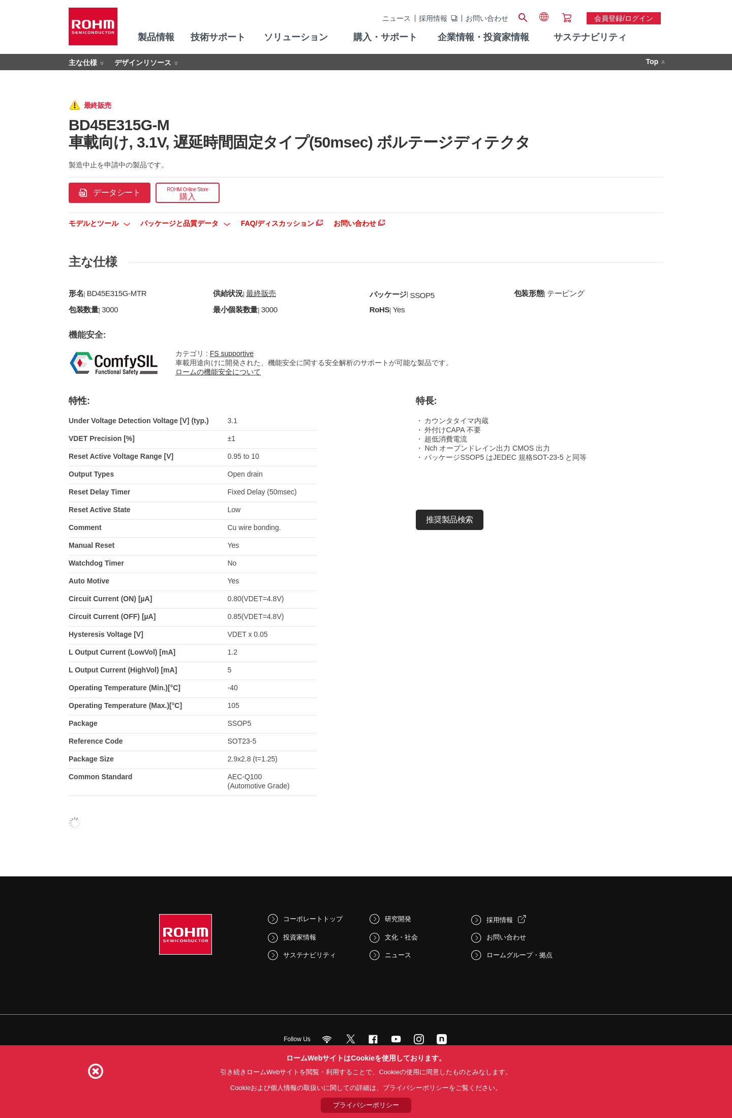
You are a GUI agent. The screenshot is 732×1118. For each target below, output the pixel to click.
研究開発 (398, 919)
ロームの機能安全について (218, 372)
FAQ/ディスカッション (282, 223)
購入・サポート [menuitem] (385, 37)
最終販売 (261, 293)
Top (652, 61)
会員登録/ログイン (623, 18)
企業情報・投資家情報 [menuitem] (483, 37)
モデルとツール (99, 223)
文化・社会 (401, 937)
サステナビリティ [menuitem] (590, 37)
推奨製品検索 (449, 519)
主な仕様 (83, 62)
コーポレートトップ (313, 919)
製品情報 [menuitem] (156, 37)
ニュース (396, 18)
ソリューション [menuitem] (296, 37)
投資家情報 (299, 937)
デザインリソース (142, 62)
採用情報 (433, 18)
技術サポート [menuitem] (218, 37)
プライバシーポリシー (366, 1105)
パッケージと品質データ (185, 223)
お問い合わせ (487, 18)
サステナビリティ (309, 955)
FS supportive (232, 353)
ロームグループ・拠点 (519, 955)
